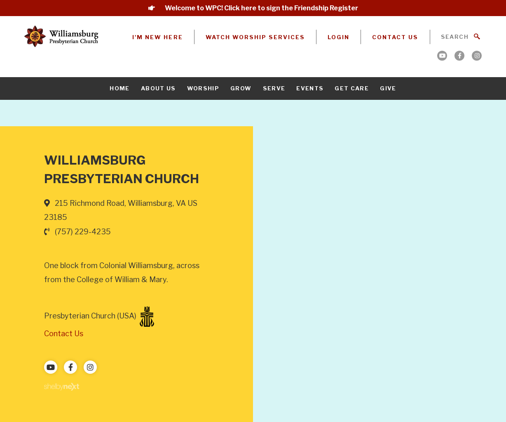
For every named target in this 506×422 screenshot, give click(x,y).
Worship (203, 88)
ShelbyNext (61, 387)
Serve (274, 88)
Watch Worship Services (255, 37)
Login (338, 37)
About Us (158, 88)
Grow (240, 88)
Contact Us (395, 37)
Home (119, 88)
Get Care (352, 88)
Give (388, 88)
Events (309, 88)
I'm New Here (157, 37)
